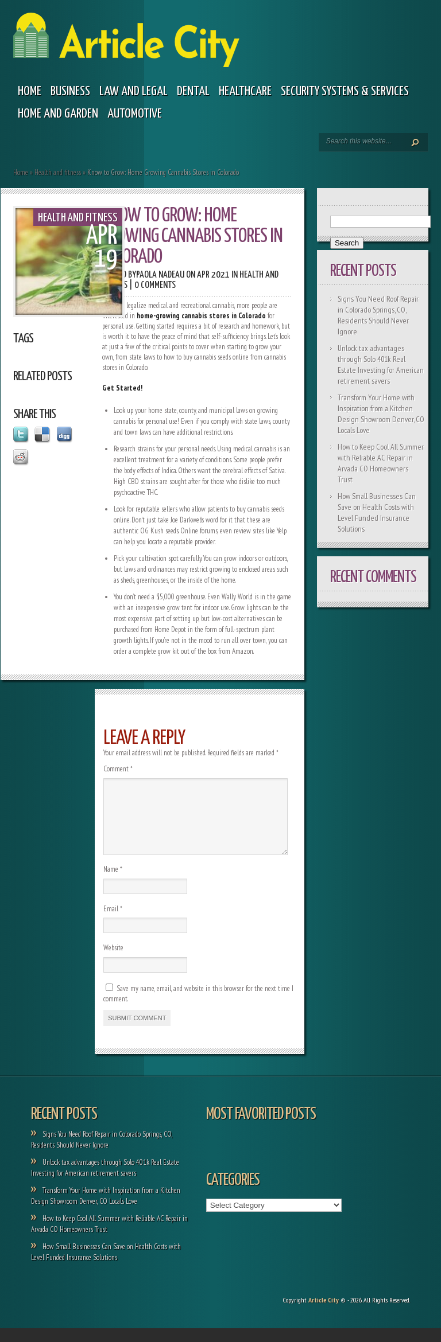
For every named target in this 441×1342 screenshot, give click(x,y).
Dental (193, 91)
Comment (118, 769)
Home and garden (58, 113)
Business (70, 91)
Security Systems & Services (345, 91)
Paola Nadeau (160, 275)
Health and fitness (57, 172)
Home (29, 91)
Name (112, 883)
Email (112, 922)
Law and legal (133, 91)
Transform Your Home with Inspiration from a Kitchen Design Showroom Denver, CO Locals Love (381, 413)
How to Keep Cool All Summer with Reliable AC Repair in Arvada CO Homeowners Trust (381, 463)
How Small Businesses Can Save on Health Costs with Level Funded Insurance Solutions (377, 512)
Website (113, 961)
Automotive (134, 113)
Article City (323, 1313)
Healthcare (245, 91)
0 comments (155, 285)
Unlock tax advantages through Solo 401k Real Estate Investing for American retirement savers (381, 364)
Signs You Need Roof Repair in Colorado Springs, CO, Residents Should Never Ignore (378, 315)
